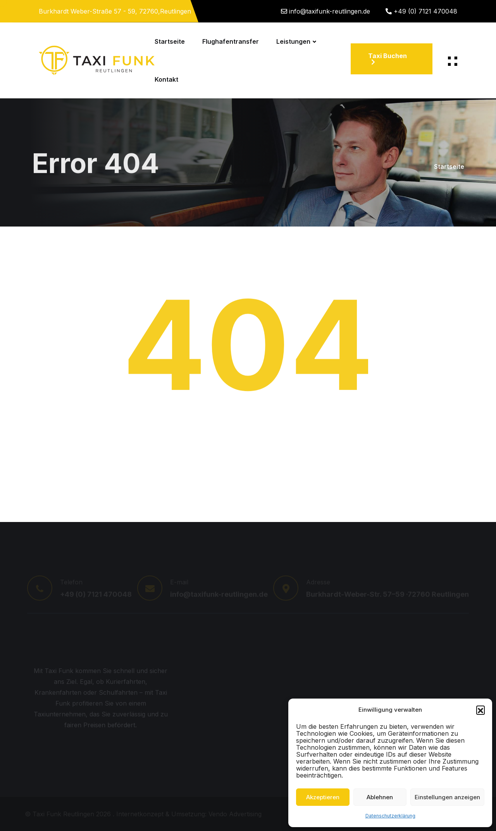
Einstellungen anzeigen (447, 797)
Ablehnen (380, 797)
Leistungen (293, 41)
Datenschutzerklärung (390, 816)
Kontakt (166, 79)
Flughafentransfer (230, 41)
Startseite (170, 41)
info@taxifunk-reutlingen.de (329, 11)
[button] (480, 710)
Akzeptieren (322, 797)
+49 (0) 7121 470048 (425, 11)
